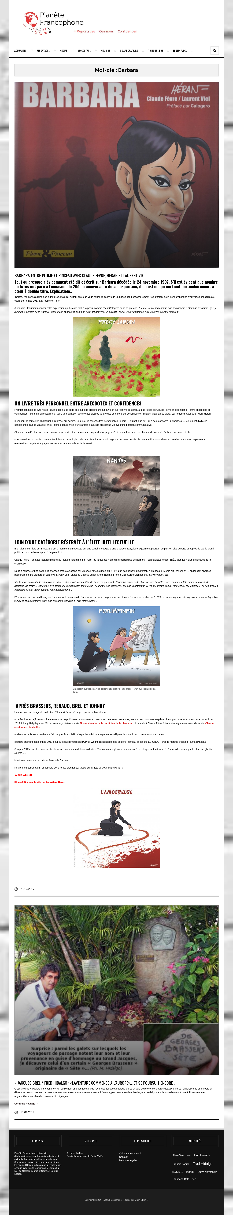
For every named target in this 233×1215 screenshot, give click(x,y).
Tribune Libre (155, 50)
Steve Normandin (207, 1171)
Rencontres (84, 50)
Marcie (190, 1171)
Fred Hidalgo (203, 1164)
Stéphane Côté (181, 1179)
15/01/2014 (27, 1112)
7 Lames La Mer (75, 1153)
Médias (63, 50)
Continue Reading (26, 1103)
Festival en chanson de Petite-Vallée (85, 1156)
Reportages (43, 50)
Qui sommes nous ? (130, 1153)
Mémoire (105, 50)
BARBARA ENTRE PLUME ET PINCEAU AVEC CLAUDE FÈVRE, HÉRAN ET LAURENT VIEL (79, 275)
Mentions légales (128, 1160)
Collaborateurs (129, 50)
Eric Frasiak (202, 1155)
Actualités (20, 50)
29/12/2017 (27, 889)
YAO (194, 1179)
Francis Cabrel (181, 1164)
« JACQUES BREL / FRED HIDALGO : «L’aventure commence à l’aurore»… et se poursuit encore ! (94, 1083)
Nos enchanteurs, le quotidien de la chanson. (107, 723)
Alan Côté (178, 1155)
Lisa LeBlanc (177, 1172)
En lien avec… (180, 50)
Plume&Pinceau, (24, 782)
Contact (123, 1156)
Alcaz (189, 1155)
